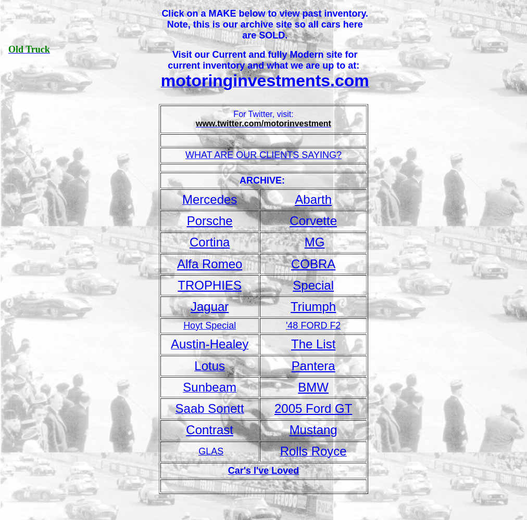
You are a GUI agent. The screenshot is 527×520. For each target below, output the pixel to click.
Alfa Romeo (209, 264)
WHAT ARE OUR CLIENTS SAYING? (263, 155)
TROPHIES (210, 285)
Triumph (313, 307)
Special (313, 285)
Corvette (313, 221)
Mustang (313, 430)
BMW (313, 387)
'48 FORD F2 (313, 325)
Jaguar (210, 307)
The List (313, 344)
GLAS (210, 451)
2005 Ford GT (313, 408)
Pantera (313, 366)
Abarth (313, 199)
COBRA (313, 264)
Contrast (209, 430)
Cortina (210, 242)
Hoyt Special (209, 325)
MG (315, 242)
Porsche (210, 221)
